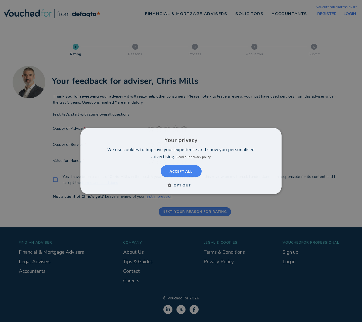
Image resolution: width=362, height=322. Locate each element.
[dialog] (181, 161)
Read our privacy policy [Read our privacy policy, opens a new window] (193, 157)
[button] (181, 185)
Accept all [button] (180, 171)
